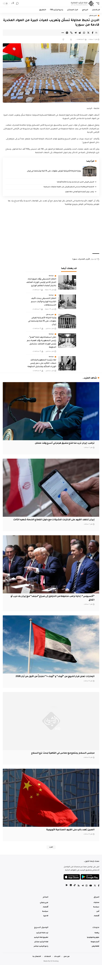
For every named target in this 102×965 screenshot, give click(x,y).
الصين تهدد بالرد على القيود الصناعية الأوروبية (70, 830)
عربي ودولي (93, 15)
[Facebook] (98, 886)
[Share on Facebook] (93, 32)
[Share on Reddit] (80, 32)
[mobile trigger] (97, 3)
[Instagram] (86, 886)
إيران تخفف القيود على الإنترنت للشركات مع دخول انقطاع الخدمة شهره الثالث (53, 520)
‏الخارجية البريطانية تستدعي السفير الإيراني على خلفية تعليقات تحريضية (69, 187)
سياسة (51, 276)
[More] (63, 32)
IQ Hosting (54, 961)
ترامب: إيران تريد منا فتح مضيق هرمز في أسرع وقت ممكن (64, 443)
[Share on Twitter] (88, 32)
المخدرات (81, 259)
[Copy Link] (71, 32)
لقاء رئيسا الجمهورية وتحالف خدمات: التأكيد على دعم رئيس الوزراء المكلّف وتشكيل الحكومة (42, 363)
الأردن (88, 259)
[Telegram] (83, 886)
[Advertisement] (51, 229)
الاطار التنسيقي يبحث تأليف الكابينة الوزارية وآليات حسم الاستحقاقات (43, 301)
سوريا (75, 259)
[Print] (67, 32)
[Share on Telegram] (75, 32)
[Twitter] (95, 886)
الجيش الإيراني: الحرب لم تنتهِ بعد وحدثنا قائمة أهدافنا (75, 182)
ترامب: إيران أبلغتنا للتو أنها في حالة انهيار (79, 192)
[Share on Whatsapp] (84, 32)
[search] (17, 3)
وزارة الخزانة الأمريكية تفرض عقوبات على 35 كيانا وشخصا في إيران (54, 171)
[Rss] (79, 886)
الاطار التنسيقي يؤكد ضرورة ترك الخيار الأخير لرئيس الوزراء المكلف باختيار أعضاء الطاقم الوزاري (41, 282)
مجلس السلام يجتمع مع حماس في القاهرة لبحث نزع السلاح (62, 753)
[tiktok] (75, 886)
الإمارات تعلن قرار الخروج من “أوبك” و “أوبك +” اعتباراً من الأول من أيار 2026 (55, 676)
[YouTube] (90, 886)
